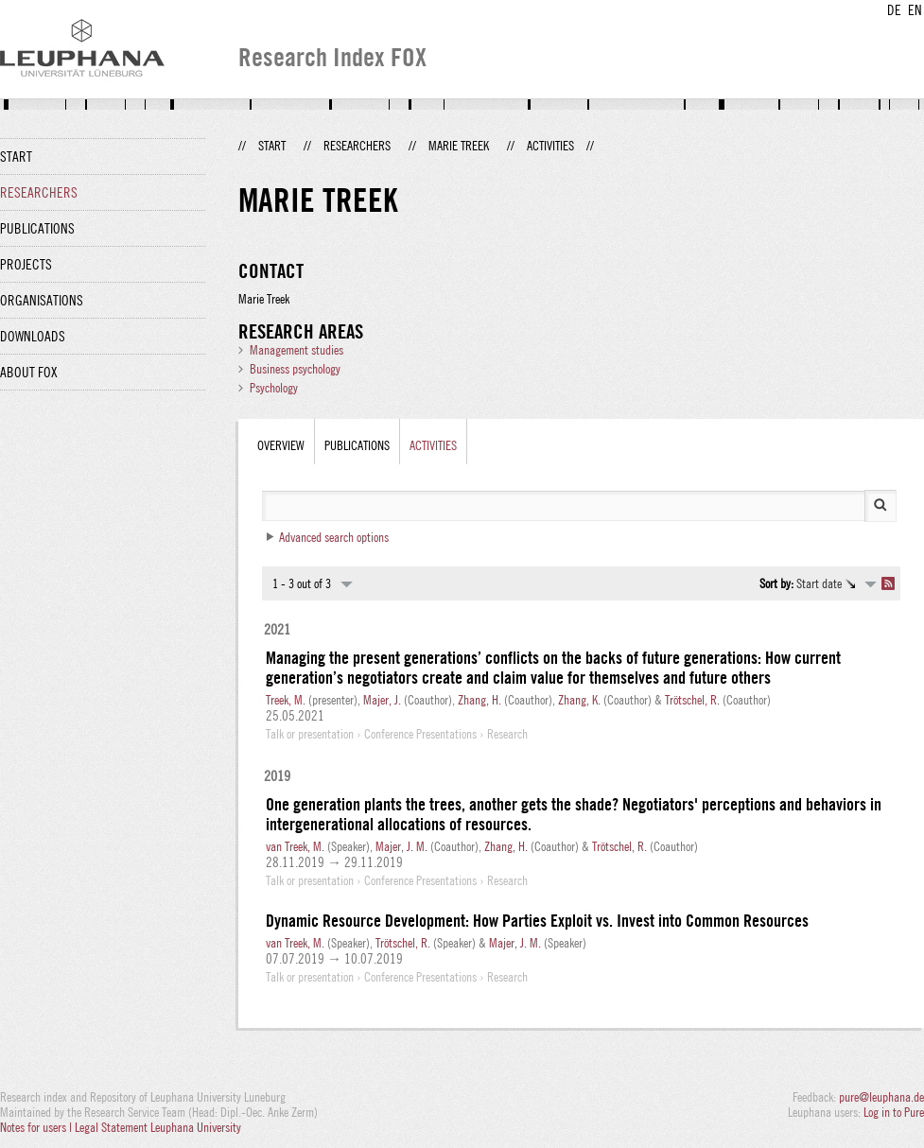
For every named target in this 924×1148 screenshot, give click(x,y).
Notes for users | (37, 1127)
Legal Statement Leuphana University (158, 1127)
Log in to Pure (893, 1112)
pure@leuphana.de (881, 1097)
